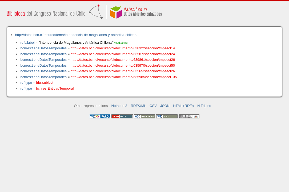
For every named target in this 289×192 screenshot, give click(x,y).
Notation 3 (119, 106)
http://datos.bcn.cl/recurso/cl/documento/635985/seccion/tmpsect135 (124, 77)
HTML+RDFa (183, 106)
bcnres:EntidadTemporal (55, 88)
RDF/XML (138, 106)
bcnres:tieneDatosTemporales (43, 48)
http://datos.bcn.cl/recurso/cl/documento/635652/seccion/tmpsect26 (123, 71)
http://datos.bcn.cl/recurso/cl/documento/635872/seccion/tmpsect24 (123, 54)
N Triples (204, 106)
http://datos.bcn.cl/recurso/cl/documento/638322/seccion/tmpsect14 (123, 48)
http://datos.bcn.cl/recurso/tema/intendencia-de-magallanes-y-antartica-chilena (76, 35)
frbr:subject (44, 83)
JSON (165, 106)
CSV (153, 106)
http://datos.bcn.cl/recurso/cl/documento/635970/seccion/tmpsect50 (123, 65)
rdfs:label (27, 43)
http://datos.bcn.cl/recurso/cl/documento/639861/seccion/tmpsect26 (123, 60)
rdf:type (26, 83)
